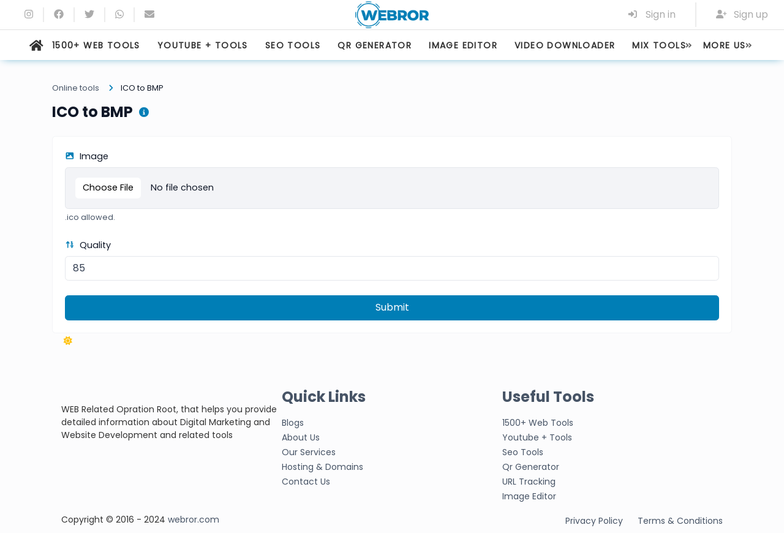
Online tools (75, 88)
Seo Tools (522, 452)
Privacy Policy (594, 521)
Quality (88, 245)
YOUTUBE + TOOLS (202, 45)
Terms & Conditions (680, 521)
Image (86, 156)
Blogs (293, 423)
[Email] (149, 14)
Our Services (309, 452)
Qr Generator (530, 467)
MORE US (724, 45)
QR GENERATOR (374, 45)
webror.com (193, 519)
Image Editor (529, 496)
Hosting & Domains (322, 467)
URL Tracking (529, 481)
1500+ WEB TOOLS (96, 45)
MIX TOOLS (659, 45)
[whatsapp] (119, 14)
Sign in (651, 14)
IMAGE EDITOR (463, 45)
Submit (392, 307)
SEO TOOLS (293, 45)
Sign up (742, 14)
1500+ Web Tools (537, 423)
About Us (301, 437)
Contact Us (306, 481)
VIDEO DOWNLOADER (564, 45)
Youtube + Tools (537, 437)
